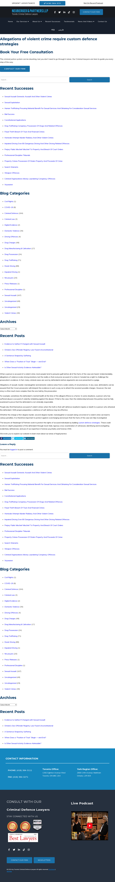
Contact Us (102, 21)
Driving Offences (11, 236)
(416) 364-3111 (52, 3)
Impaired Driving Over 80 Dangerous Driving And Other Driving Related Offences (36, 143)
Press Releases (10, 283)
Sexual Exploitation (12, 102)
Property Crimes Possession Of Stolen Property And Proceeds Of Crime (33, 161)
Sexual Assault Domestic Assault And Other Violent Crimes (28, 96)
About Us (37, 21)
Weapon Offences (11, 173)
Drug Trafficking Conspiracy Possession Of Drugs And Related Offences (33, 126)
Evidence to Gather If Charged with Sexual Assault (24, 344)
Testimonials (69, 21)
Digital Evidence (10, 225)
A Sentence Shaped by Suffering (17, 355)
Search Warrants (11, 167)
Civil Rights (8, 201)
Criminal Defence (11, 213)
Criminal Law (9, 219)
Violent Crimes (10, 313)
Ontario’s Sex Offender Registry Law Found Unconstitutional (28, 350)
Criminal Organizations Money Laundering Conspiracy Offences (29, 179)
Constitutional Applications (15, 120)
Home (10, 21)
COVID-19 (8, 207)
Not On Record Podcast (93, 3)
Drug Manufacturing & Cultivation (17, 248)
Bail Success (9, 114)
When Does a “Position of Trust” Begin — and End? (25, 361)
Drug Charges (9, 242)
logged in (13, 449)
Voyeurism (8, 184)
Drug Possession (11, 254)
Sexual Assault (10, 295)
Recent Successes (52, 21)
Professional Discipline (13, 289)
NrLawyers (8, 278)
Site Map (9, 871)
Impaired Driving (10, 272)
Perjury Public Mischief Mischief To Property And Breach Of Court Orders (33, 149)
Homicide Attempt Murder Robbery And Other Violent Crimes (28, 138)
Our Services (23, 21)
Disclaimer (52, 869)
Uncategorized (10, 301)
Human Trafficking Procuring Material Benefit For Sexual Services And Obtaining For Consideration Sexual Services (50, 108)
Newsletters (44, 860)
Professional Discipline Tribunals (17, 155)
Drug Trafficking (10, 260)
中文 (53, 30)
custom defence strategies (89, 422)
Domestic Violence (11, 231)
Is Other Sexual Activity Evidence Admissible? (22, 367)
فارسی (61, 30)
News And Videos (86, 21)
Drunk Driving (9, 266)
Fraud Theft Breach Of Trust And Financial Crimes (24, 132)
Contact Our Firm (91, 12)
